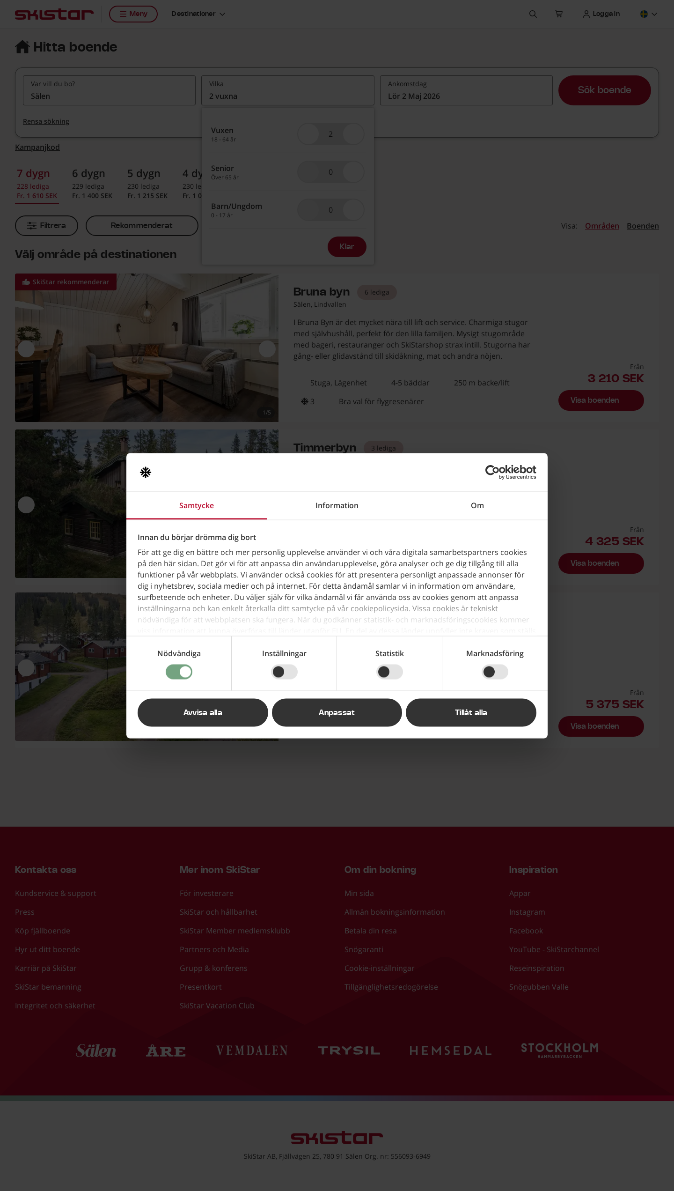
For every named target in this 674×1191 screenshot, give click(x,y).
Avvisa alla (203, 712)
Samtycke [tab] (196, 505)
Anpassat (337, 712)
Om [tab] (477, 505)
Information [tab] (337, 505)
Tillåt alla (471, 712)
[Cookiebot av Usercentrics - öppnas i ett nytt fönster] (495, 472)
